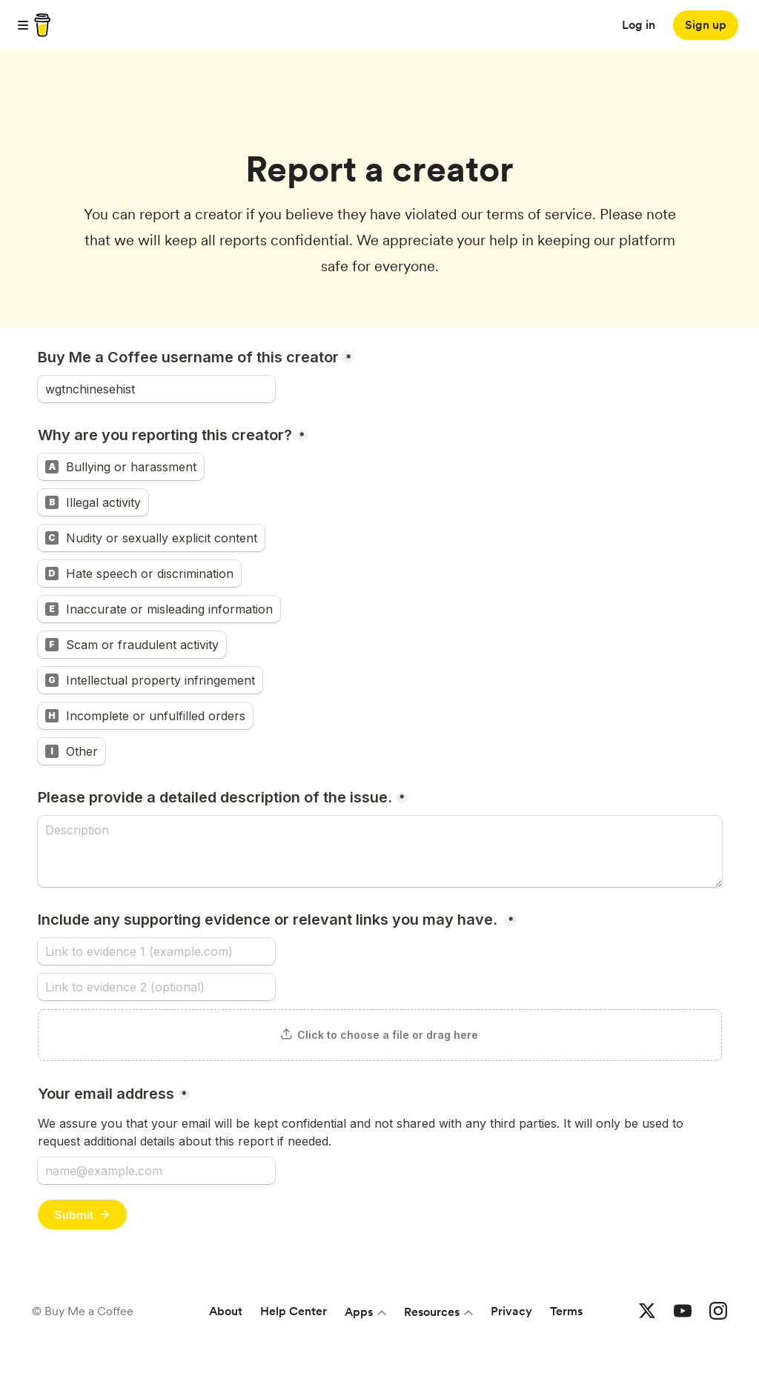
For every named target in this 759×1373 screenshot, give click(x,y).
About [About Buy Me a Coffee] (225, 1311)
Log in (638, 25)
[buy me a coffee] (40, 25)
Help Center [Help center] (293, 1311)
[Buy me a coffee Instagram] (718, 1311)
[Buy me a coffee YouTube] (683, 1311)
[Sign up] (705, 25)
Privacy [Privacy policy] (511, 1311)
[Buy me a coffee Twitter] (647, 1311)
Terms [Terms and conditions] (566, 1311)
